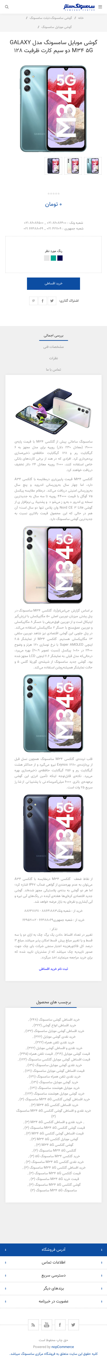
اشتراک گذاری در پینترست (33, 301)
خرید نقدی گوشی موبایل (59, 1037)
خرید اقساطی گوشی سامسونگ (59, 1019)
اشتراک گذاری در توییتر (52, 301)
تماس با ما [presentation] (53, 370)
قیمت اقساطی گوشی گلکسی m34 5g (58, 1133)
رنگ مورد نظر (53, 251)
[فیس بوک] (60, 1325)
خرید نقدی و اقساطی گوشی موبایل (59, 1048)
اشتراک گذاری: (68, 300)
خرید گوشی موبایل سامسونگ (58, 1082)
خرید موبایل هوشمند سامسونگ (59, 1088)
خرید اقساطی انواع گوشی (59, 1025)
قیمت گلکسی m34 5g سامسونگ (57, 1173)
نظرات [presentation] (53, 358)
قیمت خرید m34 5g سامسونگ (57, 1179)
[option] (93, 169)
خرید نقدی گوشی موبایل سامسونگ (58, 1065)
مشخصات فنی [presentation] (53, 347)
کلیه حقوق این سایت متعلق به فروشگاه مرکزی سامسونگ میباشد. (53, 1354)
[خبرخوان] (33, 1325)
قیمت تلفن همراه (41, 1054)
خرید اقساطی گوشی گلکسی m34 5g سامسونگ (57, 1099)
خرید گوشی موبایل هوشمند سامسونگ (59, 1093)
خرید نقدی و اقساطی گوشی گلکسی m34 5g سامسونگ (53, 1110)
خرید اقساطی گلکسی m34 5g (57, 1105)
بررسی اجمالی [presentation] (53, 336)
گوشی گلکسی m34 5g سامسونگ (57, 1184)
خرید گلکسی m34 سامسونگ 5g (57, 1156)
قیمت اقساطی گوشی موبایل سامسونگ (59, 1071)
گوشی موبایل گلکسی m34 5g (57, 1139)
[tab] (53, 336)
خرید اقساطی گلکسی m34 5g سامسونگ (57, 1167)
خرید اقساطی (54, 283)
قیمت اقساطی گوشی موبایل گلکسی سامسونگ (59, 1059)
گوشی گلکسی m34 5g (57, 1145)
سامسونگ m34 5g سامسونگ (56, 1190)
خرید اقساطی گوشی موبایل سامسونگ (59, 1031)
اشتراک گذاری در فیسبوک (43, 301)
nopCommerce (62, 1347)
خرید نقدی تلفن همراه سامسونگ (58, 1076)
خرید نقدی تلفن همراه (59, 1042)
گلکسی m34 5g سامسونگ (57, 1150)
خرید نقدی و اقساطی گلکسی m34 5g (56, 1122)
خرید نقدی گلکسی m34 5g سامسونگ (57, 1162)
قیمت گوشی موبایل (77, 1054)
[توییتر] (73, 1325)
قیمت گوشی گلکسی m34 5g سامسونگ (57, 1128)
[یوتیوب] (46, 1325)
